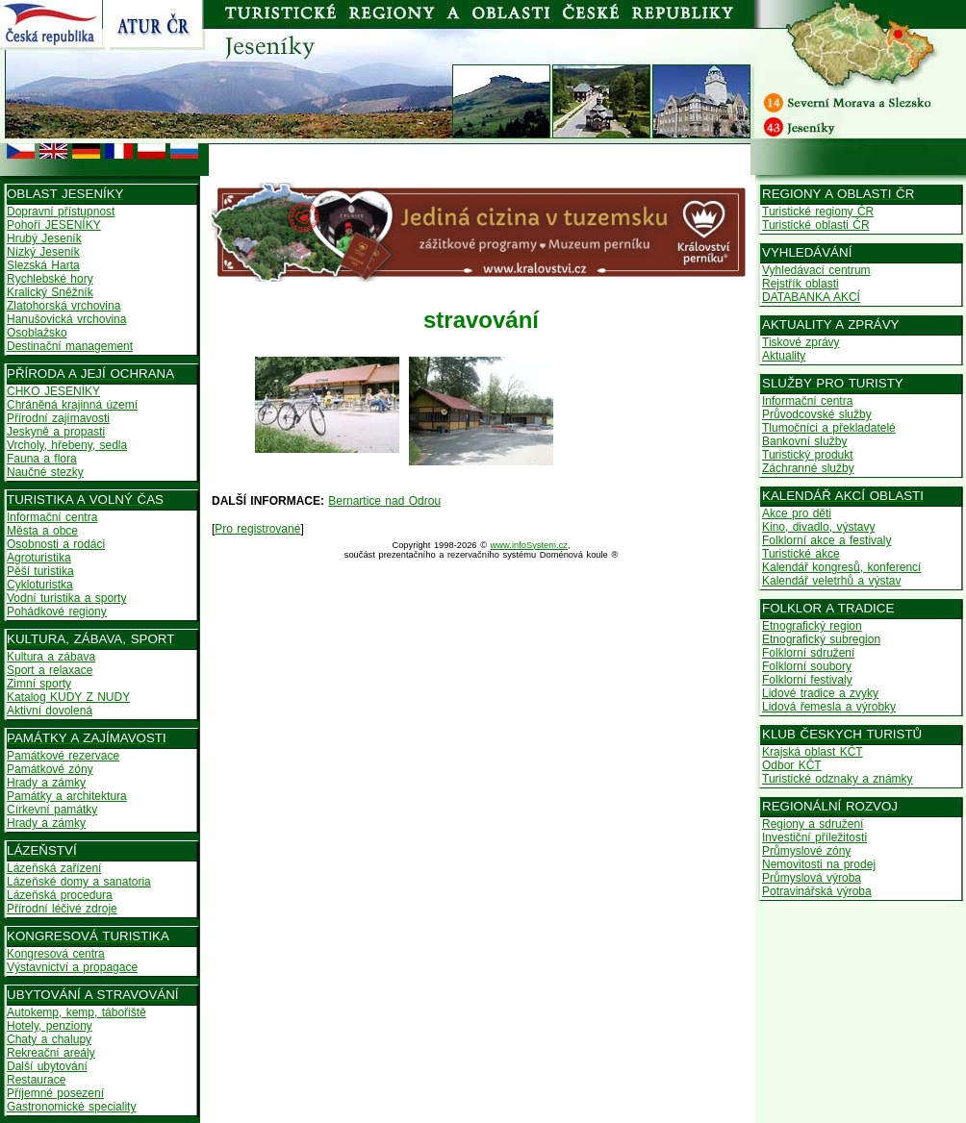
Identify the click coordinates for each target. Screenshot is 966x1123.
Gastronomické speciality (71, 1106)
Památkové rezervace (63, 755)
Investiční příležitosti (814, 837)
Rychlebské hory (50, 279)
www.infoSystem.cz (529, 545)
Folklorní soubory (807, 666)
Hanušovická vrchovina (66, 319)
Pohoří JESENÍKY (54, 225)
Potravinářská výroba (817, 891)
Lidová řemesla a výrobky (829, 706)
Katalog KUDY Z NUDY (68, 697)
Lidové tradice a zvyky (820, 693)
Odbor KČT (792, 765)
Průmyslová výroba (811, 878)
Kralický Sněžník (50, 292)
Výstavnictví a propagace (72, 967)
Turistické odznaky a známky (837, 779)
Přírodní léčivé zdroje (62, 908)
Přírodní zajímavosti (58, 418)
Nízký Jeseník (43, 252)
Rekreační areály (51, 1053)
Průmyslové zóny (806, 851)
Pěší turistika (40, 571)
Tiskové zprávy (801, 342)
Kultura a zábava (51, 656)
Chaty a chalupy (49, 1039)
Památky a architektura (67, 796)
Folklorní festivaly (807, 679)
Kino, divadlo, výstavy (818, 527)
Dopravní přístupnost (60, 211)
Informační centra (52, 517)
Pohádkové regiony (57, 611)
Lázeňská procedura (60, 895)
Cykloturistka (40, 584)
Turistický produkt (807, 455)
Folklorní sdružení (808, 653)
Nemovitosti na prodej (819, 864)
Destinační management (70, 346)
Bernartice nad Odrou (384, 501)
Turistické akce (801, 554)
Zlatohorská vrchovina (63, 305)
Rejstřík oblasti (800, 283)
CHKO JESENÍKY (53, 391)
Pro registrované (257, 529)
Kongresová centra (56, 954)
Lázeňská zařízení (54, 868)
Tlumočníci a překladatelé (829, 428)
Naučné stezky (45, 472)
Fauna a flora (42, 458)
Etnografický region (812, 626)
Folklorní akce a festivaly (826, 540)
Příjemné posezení (55, 1093)
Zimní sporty (39, 683)
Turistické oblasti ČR (816, 225)
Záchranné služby (808, 468)
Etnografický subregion (821, 639)
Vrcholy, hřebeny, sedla (67, 445)
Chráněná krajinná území (72, 405)
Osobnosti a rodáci (56, 544)
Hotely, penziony (49, 1026)
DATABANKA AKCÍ (811, 297)
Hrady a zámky (46, 782)
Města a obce (42, 530)
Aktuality (783, 355)
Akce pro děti (796, 513)
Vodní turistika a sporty (66, 598)
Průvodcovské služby (817, 414)
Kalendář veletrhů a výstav (831, 580)
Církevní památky (52, 809)
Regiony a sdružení (812, 824)
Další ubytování (47, 1066)
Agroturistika (39, 557)
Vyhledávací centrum (816, 270)
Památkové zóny (50, 769)
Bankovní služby (804, 441)
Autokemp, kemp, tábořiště (76, 1012)
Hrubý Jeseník (44, 238)
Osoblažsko (37, 332)
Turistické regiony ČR (818, 211)
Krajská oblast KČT (812, 752)
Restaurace (36, 1079)
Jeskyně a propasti (56, 431)
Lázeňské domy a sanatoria (79, 881)
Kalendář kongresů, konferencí (841, 567)
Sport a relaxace (49, 670)
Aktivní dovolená (49, 710)
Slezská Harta (43, 265)
